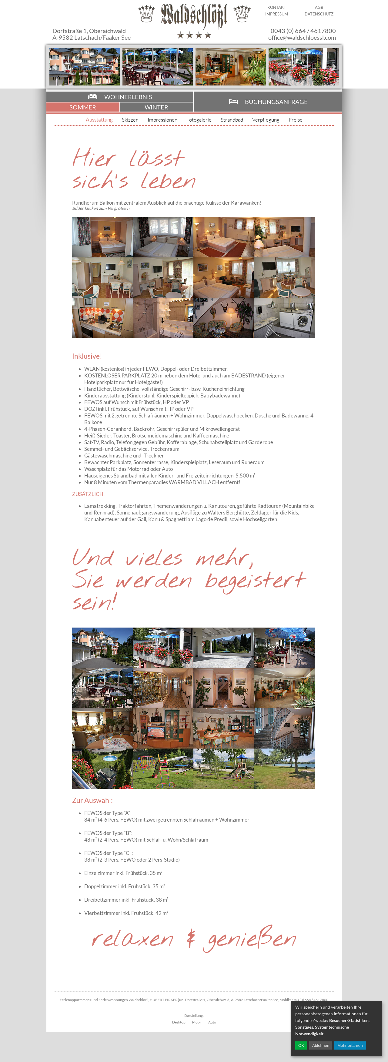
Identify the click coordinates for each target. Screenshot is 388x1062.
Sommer (82, 107)
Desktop (179, 1022)
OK (301, 1045)
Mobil (197, 1022)
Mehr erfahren (350, 1045)
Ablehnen (320, 1045)
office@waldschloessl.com (302, 37)
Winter (156, 107)
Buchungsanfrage (276, 101)
